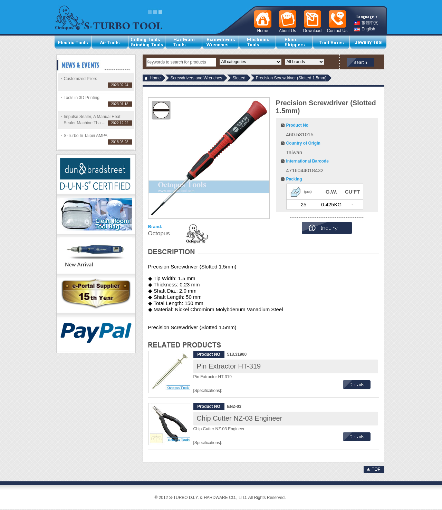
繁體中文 (366, 23)
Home (155, 78)
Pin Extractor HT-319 (229, 366)
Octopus (159, 233)
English (364, 29)
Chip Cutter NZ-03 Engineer (239, 418)
